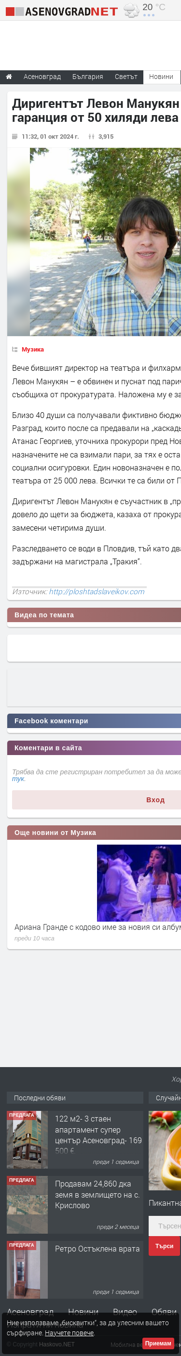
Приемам (158, 1343)
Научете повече (69, 1332)
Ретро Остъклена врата (97, 1248)
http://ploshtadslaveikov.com (96, 591)
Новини (161, 76)
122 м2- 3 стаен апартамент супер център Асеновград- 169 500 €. (98, 1134)
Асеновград (30, 1311)
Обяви (164, 1311)
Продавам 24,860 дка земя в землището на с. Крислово (97, 1194)
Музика (33, 349)
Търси (164, 1246)
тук (18, 778)
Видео (125, 1311)
